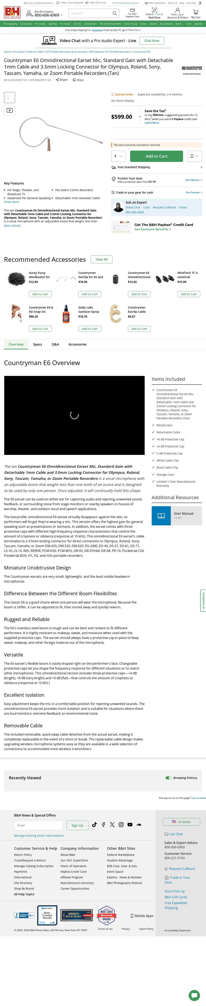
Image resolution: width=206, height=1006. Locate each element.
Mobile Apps (142, 841)
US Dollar (181, 747)
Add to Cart (157, 156)
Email (21, 750)
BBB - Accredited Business (24, 841)
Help (181, 2)
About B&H (68, 780)
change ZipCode (102, 30)
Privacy (126, 854)
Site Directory (23, 808)
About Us (172, 2)
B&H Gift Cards (176, 822)
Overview (16, 309)
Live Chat (191, 2)
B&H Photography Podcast (124, 808)
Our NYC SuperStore (74, 786)
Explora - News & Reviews (124, 802)
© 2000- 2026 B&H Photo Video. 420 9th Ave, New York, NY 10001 (51, 855)
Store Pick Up (175, 816)
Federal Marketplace (121, 780)
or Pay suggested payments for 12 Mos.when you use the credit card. (173, 116)
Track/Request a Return (30, 786)
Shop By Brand (24, 814)
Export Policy (146, 854)
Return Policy (23, 780)
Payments (20, 797)
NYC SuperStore (155, 3)
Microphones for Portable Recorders (110, 52)
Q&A (55, 309)
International (23, 802)
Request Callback (180, 794)
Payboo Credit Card (74, 797)
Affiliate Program (72, 802)
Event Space (115, 797)
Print (78, 80)
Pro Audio (18, 52)
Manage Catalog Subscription (34, 791)
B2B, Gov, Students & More (39, 2)
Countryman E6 (141, 52)
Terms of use (105, 854)
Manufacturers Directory (77, 808)
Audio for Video (35, 52)
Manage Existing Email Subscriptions (39, 761)
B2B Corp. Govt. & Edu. (122, 791)
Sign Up (77, 750)
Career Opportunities (75, 814)
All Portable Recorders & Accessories (67, 52)
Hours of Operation (74, 791)
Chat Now (151, 40)
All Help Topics (24, 819)
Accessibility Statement (178, 855)
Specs (37, 309)
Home (7, 52)
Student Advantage (120, 786)
